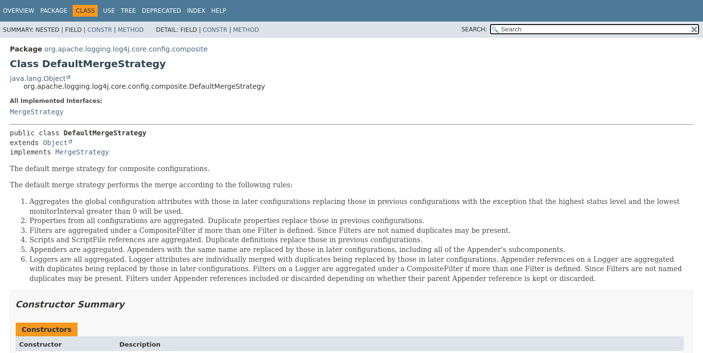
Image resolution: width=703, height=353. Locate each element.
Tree (128, 10)
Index (196, 10)
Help (218, 10)
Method (131, 29)
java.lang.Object (38, 78)
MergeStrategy (37, 112)
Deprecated (161, 10)
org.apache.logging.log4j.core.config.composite (126, 49)
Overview (18, 10)
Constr (99, 29)
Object (55, 143)
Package (53, 10)
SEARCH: (474, 29)
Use (109, 10)
